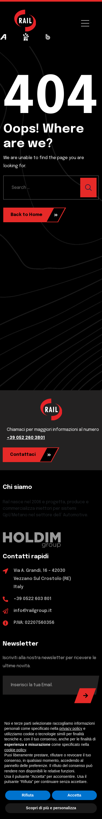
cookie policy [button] (15, 750)
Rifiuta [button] (28, 795)
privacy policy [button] (70, 728)
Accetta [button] (74, 795)
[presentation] (44, 705)
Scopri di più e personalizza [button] (51, 808)
